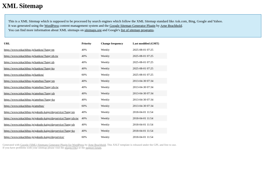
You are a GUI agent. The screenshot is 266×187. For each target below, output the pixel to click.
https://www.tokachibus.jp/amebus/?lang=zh (29, 93)
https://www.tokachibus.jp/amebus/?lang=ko (29, 99)
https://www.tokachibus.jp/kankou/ (24, 74)
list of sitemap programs (137, 30)
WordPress (51, 26)
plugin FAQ (71, 147)
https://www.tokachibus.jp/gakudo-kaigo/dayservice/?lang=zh (39, 124)
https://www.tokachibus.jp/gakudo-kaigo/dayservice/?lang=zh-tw (41, 118)
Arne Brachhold (171, 26)
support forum (93, 147)
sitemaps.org (93, 30)
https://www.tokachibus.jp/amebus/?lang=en (29, 80)
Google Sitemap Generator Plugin (133, 26)
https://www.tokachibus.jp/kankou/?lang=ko (29, 68)
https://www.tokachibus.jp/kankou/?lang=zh (29, 62)
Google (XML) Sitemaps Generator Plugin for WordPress (52, 144)
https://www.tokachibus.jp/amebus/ (24, 105)
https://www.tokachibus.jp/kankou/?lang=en (29, 49)
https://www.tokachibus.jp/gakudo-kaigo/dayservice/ (34, 136)
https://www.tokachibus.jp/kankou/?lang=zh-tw (31, 55)
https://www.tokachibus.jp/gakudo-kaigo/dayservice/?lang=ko (39, 130)
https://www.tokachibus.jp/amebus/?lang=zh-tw (31, 87)
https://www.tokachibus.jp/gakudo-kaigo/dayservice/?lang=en (39, 111)
